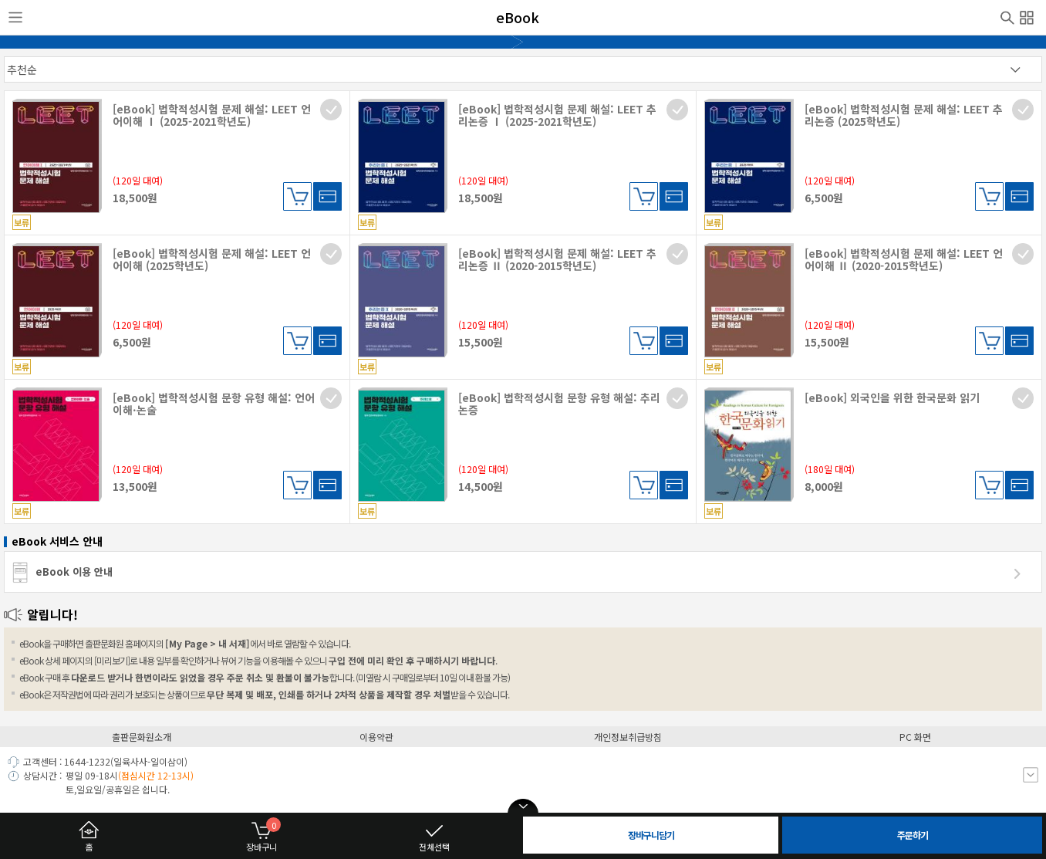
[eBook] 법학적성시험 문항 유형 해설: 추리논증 (559, 404)
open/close (523, 806)
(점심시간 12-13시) (156, 775)
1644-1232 (87, 761)
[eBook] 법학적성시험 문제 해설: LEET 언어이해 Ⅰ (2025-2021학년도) (212, 115)
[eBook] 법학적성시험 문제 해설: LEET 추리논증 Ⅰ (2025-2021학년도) (557, 115)
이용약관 (376, 736)
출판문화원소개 (141, 736)
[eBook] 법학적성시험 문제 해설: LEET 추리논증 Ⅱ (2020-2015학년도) (557, 259)
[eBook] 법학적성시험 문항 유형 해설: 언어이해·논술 (214, 404)
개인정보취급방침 (628, 736)
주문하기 (912, 834)
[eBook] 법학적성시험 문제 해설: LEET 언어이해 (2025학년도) (212, 259)
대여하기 (327, 196)
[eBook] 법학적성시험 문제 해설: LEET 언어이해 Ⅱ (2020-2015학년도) (904, 259)
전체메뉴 (1026, 15)
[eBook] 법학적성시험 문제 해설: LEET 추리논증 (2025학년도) (904, 115)
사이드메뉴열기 (15, 17)
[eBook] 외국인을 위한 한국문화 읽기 (892, 397)
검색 (1007, 16)
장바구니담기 (297, 196)
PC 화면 (915, 736)
